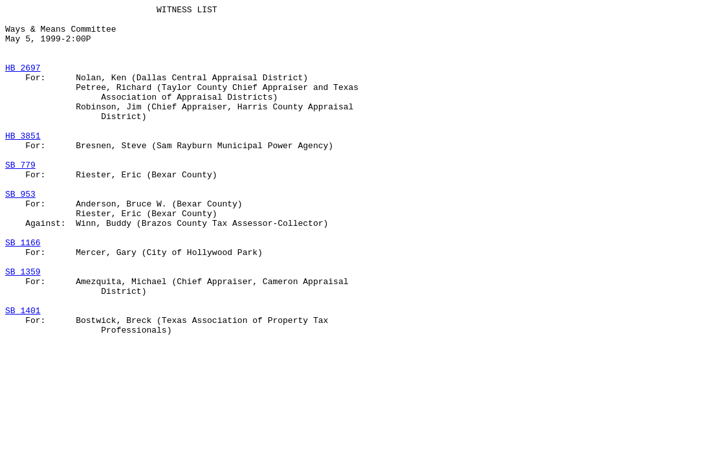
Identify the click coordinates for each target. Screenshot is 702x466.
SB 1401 (23, 372)
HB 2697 (23, 81)
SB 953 (20, 232)
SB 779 (20, 197)
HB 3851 (23, 162)
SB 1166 (23, 290)
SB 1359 (23, 325)
